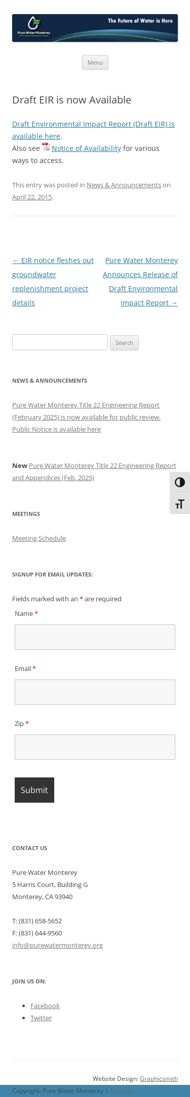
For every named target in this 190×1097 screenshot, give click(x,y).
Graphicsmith (159, 1078)
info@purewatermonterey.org (57, 945)
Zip (22, 723)
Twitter (41, 1017)
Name (26, 613)
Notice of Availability (86, 148)
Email (25, 668)
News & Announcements (124, 184)
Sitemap (121, 1090)
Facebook (45, 1005)
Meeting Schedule (39, 538)
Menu (95, 62)
